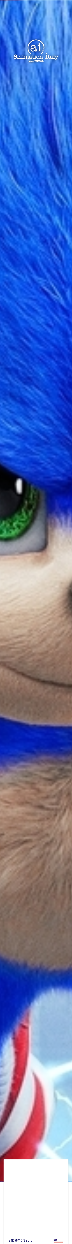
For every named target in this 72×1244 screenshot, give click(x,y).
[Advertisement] (35, 1200)
